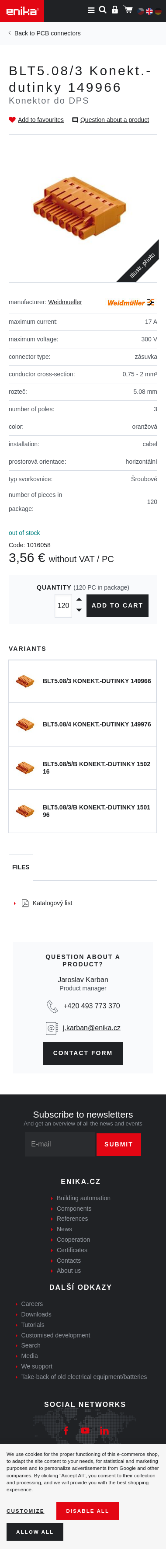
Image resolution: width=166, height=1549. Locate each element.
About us (69, 1270)
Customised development (55, 1335)
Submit (118, 1144)
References (72, 1218)
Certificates (72, 1250)
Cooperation (73, 1239)
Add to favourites (41, 119)
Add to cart (117, 605)
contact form (83, 1052)
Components (74, 1208)
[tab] (21, 867)
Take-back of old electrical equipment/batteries (84, 1376)
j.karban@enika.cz (92, 1028)
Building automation (84, 1198)
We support (36, 1366)
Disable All (87, 1511)
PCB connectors (58, 33)
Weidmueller (65, 302)
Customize (25, 1511)
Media (29, 1355)
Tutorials (33, 1324)
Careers (32, 1303)
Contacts (69, 1260)
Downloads (36, 1314)
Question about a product (114, 119)
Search (31, 1345)
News (64, 1229)
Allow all (35, 1532)
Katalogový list (47, 903)
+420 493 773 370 (91, 1006)
